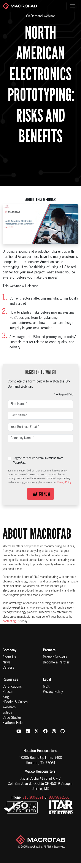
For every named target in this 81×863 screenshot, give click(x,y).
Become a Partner (56, 662)
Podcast (8, 692)
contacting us (11, 621)
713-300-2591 (33, 798)
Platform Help (12, 723)
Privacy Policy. (64, 482)
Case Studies (12, 718)
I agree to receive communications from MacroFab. (38, 460)
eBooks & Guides (15, 702)
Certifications (12, 686)
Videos (7, 712)
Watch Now (40, 494)
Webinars (9, 707)
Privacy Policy (53, 692)
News (7, 662)
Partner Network (55, 657)
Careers (8, 667)
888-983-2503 (59, 798)
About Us (9, 657)
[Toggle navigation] (72, 6)
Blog (6, 697)
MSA (46, 686)
